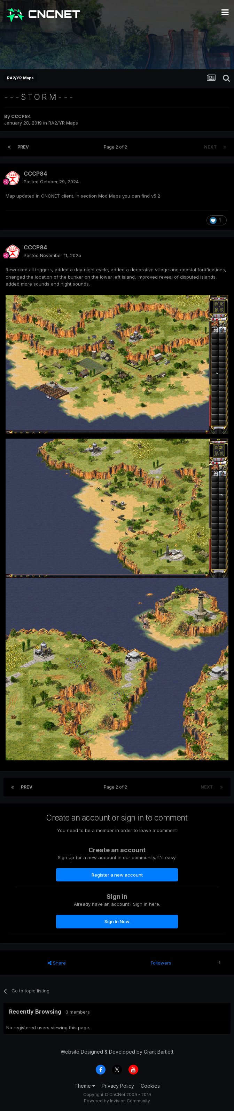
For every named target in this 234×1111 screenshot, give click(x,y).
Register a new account (117, 875)
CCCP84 (21, 116)
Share (57, 963)
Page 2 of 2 (116, 147)
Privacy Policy (118, 1086)
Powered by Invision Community (117, 1100)
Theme (85, 1086)
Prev (23, 147)
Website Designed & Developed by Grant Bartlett (117, 1052)
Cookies (150, 1086)
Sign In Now (117, 921)
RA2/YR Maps (63, 123)
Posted (51, 181)
